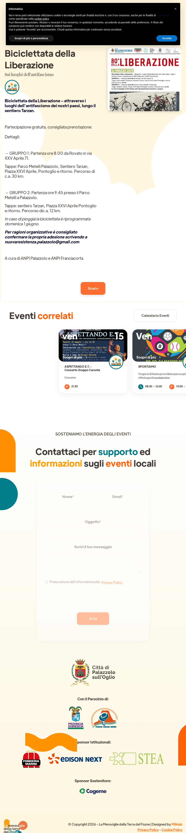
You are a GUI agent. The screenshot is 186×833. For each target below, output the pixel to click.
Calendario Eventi (155, 315)
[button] (175, 9)
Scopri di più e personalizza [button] (31, 38)
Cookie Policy (171, 829)
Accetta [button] (166, 38)
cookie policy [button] (42, 18)
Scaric (93, 288)
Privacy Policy (148, 829)
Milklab (176, 824)
